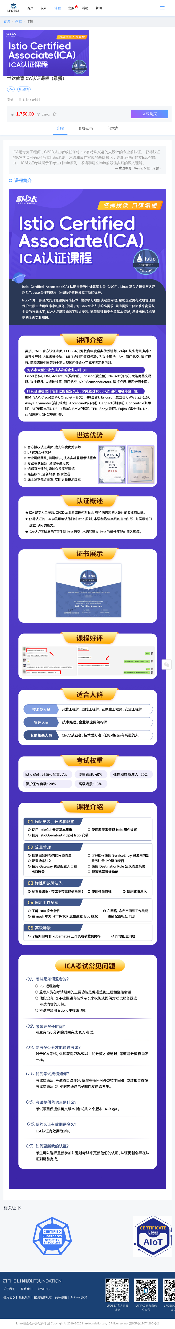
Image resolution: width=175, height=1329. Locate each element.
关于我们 (9, 1289)
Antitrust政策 (78, 1297)
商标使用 (61, 1297)
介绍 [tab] (60, 128)
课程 (57, 8)
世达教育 (24, 89)
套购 (71, 8)
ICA (11, 89)
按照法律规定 (43, 1297)
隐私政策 (25, 1297)
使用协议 (9, 1297)
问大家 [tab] (113, 128)
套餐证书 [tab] (85, 128)
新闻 (98, 8)
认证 (44, 8)
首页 (30, 8)
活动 (85, 8)
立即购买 (149, 114)
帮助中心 (44, 1289)
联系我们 (27, 1289)
